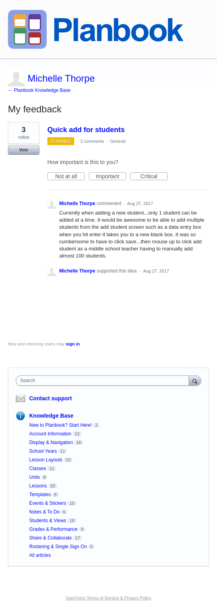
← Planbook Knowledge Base (39, 90)
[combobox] (104, 380)
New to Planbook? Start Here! (60, 425)
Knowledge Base (51, 416)
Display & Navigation (51, 442)
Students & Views (47, 520)
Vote (23, 149)
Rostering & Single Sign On (58, 546)
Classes (37, 468)
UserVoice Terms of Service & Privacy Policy (109, 597)
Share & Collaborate (50, 538)
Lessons (38, 486)
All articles (40, 555)
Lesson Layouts (45, 460)
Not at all (70, 176)
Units (34, 477)
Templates (40, 494)
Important (111, 176)
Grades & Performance (53, 529)
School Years (43, 451)
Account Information (50, 434)
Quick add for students (86, 130)
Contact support (50, 398)
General (117, 141)
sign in (73, 344)
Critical (154, 176)
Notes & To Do (44, 512)
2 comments (92, 141)
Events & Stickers (47, 503)
